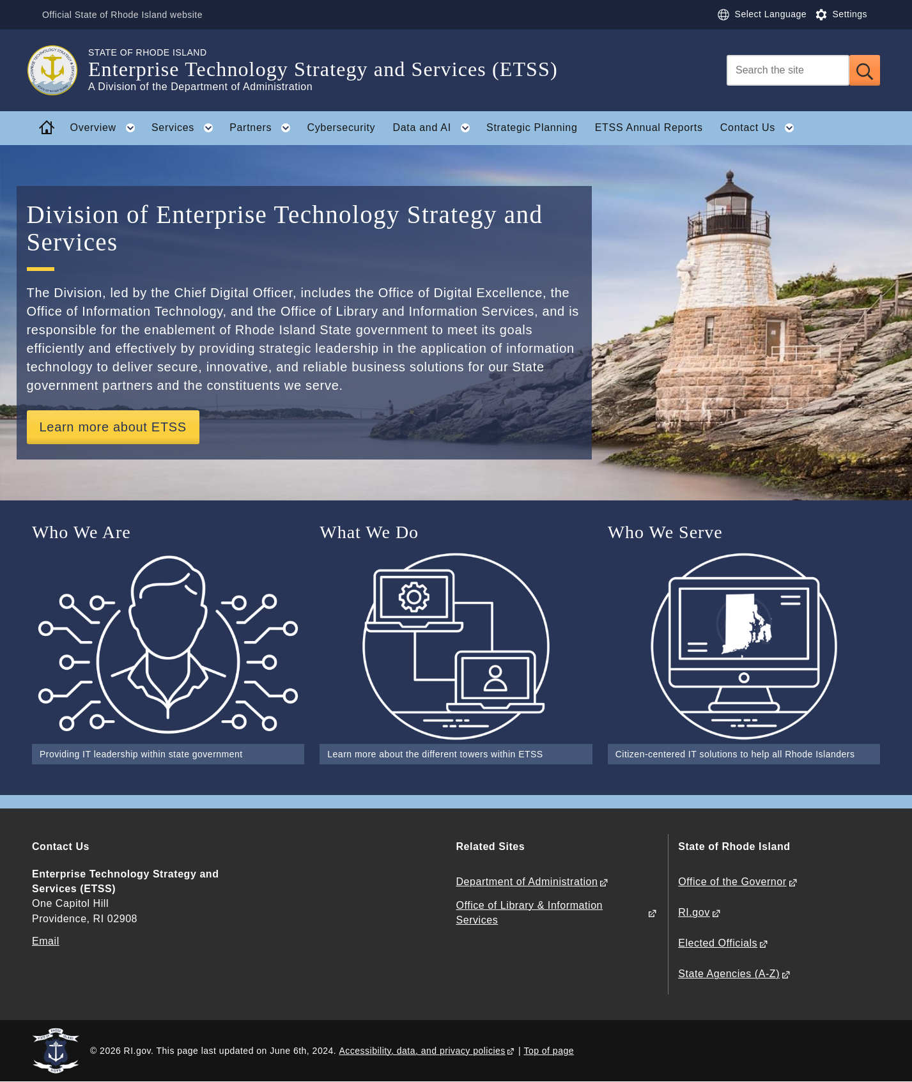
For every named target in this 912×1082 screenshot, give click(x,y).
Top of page (548, 1051)
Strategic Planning (531, 127)
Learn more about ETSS (113, 427)
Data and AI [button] (435, 128)
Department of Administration (527, 881)
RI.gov (694, 912)
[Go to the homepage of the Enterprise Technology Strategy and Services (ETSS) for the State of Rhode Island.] (60, 70)
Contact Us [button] (761, 128)
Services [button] (186, 128)
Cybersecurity (341, 127)
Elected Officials (717, 943)
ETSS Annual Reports (649, 127)
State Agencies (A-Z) (729, 973)
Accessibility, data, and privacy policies (422, 1051)
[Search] (788, 70)
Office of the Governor (732, 881)
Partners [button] (263, 128)
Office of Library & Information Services (529, 912)
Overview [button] (106, 128)
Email (45, 941)
